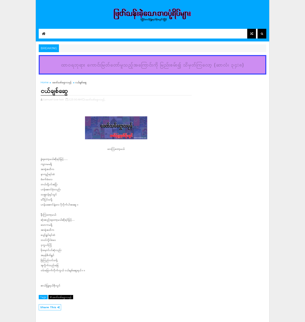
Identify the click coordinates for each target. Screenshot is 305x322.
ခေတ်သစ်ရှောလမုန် (62, 82)
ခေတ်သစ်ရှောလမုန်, (95, 99)
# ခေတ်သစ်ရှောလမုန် (61, 297)
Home (45, 82)
